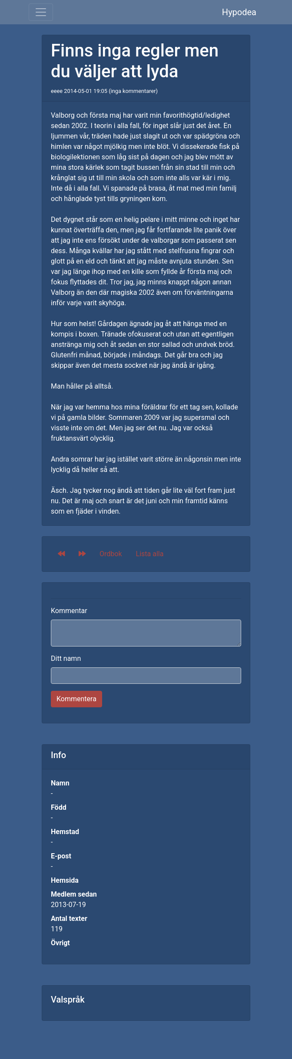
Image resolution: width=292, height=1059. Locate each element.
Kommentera (76, 699)
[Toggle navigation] (41, 12)
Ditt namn (66, 658)
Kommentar (69, 611)
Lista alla (150, 554)
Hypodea (239, 12)
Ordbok (111, 554)
